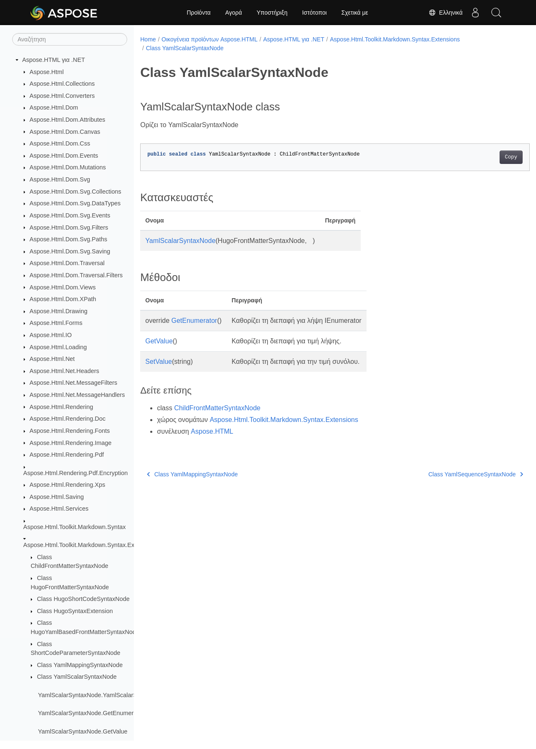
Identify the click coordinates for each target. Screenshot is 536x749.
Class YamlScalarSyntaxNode (77, 676)
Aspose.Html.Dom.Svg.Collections (75, 191)
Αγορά (233, 12)
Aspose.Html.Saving (57, 496)
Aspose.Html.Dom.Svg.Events (70, 215)
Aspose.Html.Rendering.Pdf (67, 454)
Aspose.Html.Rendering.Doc (68, 418)
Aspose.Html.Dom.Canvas (65, 131)
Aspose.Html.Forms (56, 323)
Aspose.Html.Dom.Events (64, 155)
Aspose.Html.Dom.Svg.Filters (69, 227)
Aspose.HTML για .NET (53, 59)
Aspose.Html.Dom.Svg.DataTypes (75, 203)
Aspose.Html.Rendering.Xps (67, 484)
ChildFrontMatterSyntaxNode (217, 408)
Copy (484, 157)
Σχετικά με (354, 12)
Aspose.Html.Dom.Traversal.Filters (76, 275)
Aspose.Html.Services (59, 508)
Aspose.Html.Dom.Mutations (68, 167)
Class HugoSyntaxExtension (75, 611)
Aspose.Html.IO (51, 335)
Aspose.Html (47, 72)
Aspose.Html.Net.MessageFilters (74, 382)
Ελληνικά (445, 12)
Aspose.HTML (212, 431)
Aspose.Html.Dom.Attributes (67, 119)
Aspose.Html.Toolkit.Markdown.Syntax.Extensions (90, 545)
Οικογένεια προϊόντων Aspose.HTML (209, 39)
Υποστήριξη (271, 12)
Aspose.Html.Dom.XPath (63, 299)
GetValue (159, 341)
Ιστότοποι (314, 12)
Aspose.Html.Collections (62, 83)
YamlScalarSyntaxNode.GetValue (83, 731)
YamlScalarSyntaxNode (180, 240)
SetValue (158, 361)
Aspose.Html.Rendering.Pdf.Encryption (75, 473)
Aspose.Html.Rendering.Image (71, 443)
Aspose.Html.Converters (62, 95)
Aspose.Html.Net (52, 358)
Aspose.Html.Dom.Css (60, 143)
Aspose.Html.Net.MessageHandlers (77, 394)
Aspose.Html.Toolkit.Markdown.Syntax (74, 527)
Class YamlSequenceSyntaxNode (448, 474)
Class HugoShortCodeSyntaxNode (83, 599)
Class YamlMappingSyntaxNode (80, 665)
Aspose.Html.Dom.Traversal (67, 263)
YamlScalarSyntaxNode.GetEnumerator (91, 713)
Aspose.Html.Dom (54, 107)
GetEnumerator (194, 320)
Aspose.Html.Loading (58, 347)
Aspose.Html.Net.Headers (64, 371)
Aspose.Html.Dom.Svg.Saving (70, 251)
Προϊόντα (198, 12)
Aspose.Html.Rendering (61, 407)
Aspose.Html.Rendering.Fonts (70, 430)
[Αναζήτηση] (69, 39)
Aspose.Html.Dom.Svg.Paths (69, 239)
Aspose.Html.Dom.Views (63, 287)
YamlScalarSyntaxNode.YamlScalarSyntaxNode (102, 695)
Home (148, 39)
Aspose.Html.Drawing (58, 311)
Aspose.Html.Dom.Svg (60, 179)
